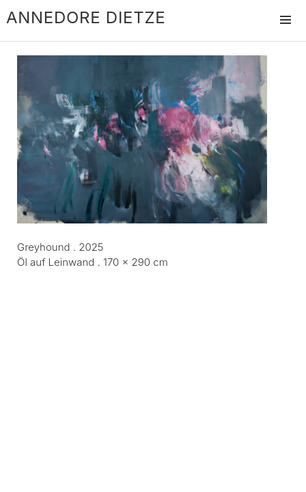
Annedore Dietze (85, 17)
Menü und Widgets (285, 34)
